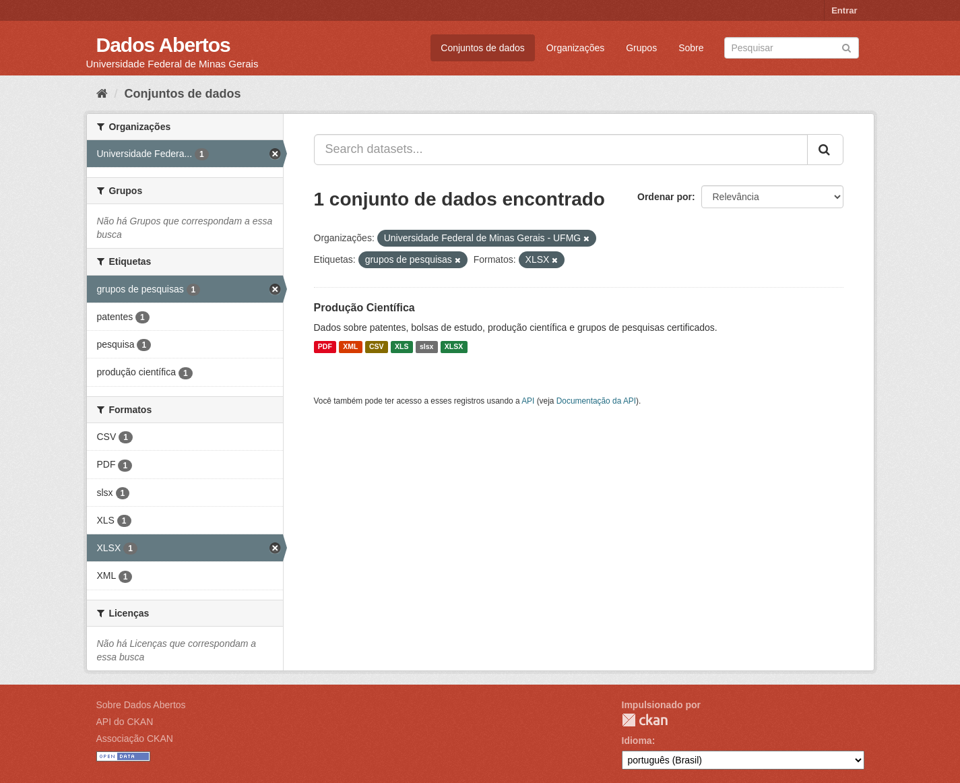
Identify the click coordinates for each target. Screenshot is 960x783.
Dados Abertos (163, 45)
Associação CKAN (134, 738)
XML (350, 347)
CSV (376, 347)
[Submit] (846, 47)
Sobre (690, 47)
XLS (401, 347)
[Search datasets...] (561, 149)
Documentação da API (596, 401)
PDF (325, 347)
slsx (426, 347)
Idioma (637, 740)
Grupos (641, 47)
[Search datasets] (791, 48)
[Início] (102, 93)
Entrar (844, 10)
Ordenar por (664, 196)
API (527, 401)
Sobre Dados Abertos (141, 704)
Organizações (575, 47)
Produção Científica (364, 307)
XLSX (454, 347)
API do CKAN (125, 721)
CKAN (645, 720)
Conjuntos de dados (483, 47)
